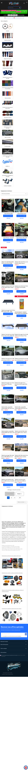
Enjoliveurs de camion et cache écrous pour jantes (11, 608)
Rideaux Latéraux (7, 40)
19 (20, 497)
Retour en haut (22, 502)
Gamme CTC (8, 166)
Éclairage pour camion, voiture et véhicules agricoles (12, 572)
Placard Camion (8, 146)
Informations (3, 652)
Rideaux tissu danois (7, 58)
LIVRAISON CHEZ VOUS (18, 17)
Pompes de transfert (7, 185)
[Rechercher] (14, 7)
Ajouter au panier (8, 215)
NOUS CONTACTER (9, 17)
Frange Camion (7, 49)
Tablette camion (8, 137)
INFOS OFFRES (21, 15)
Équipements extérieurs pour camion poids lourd (11, 555)
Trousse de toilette (7, 117)
